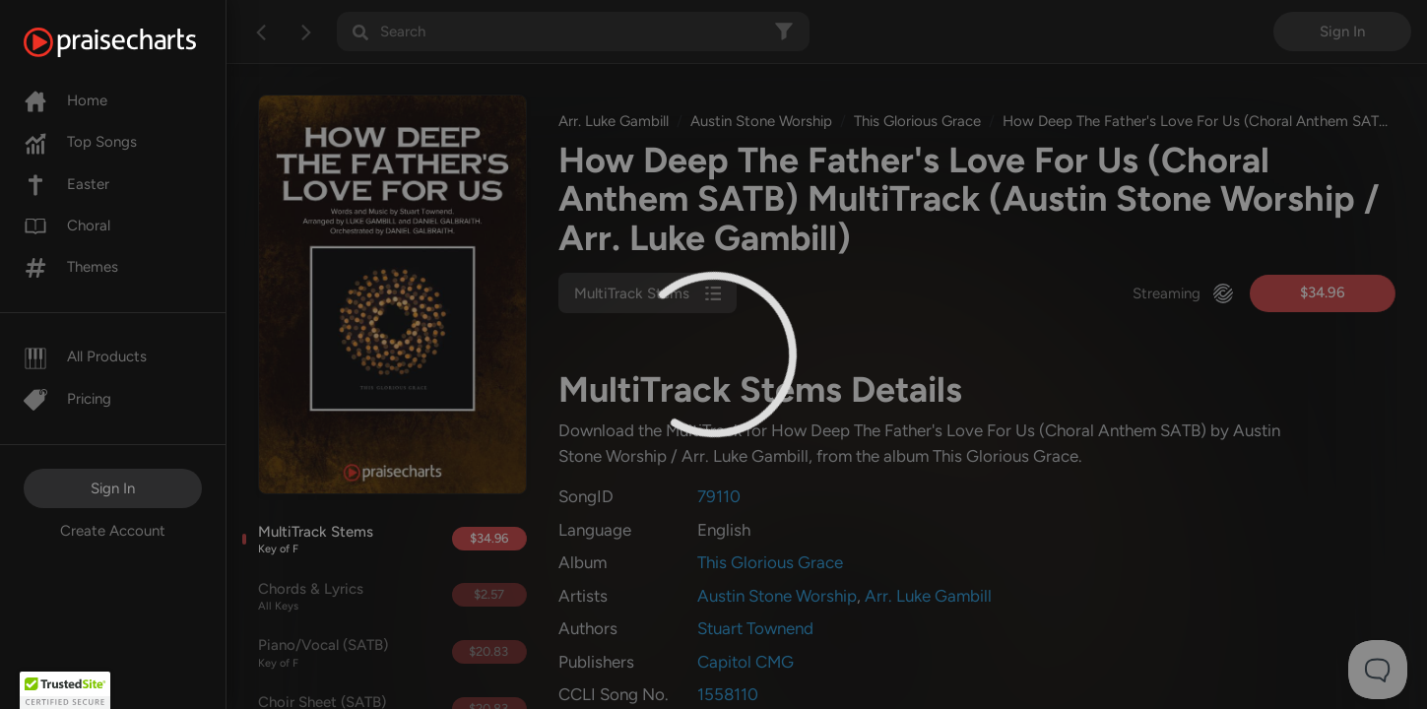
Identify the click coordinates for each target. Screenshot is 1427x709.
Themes (71, 267)
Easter (66, 184)
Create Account (112, 531)
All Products (85, 356)
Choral (67, 225)
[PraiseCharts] (134, 42)
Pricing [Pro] (67, 399)
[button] (65, 690)
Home (65, 100)
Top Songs (80, 142)
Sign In (113, 488)
